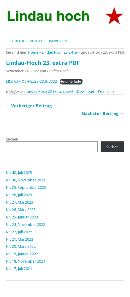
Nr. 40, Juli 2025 (19, 172)
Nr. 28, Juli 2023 (19, 195)
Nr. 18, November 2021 (25, 261)
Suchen (12, 139)
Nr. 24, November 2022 (25, 224)
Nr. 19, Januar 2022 (22, 254)
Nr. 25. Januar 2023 (22, 217)
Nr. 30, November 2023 (25, 180)
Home (33, 52)
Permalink (106, 92)
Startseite (17, 41)
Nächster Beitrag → (103, 113)
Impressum (58, 41)
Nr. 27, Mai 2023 (19, 202)
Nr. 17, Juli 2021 (19, 268)
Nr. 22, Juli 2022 (19, 232)
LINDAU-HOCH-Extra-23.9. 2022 (31, 81)
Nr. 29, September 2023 (26, 187)
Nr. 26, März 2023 (21, 209)
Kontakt (37, 41)
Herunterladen (71, 81)
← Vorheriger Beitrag (29, 105)
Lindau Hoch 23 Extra (59, 52)
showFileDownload (78, 92)
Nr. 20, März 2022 (21, 246)
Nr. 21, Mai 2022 (19, 239)
